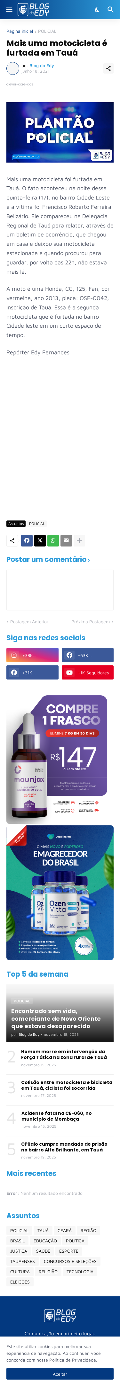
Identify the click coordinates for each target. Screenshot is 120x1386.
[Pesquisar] (111, 10)
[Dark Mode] (97, 9)
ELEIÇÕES (20, 1281)
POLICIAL (47, 31)
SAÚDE (43, 1251)
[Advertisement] (60, 451)
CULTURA (20, 1271)
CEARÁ (65, 1230)
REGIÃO (88, 1230)
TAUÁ (43, 1230)
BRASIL (17, 1240)
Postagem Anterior (29, 621)
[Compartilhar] (108, 68)
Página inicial (19, 31)
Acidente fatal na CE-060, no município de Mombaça (56, 1116)
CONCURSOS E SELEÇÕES (70, 1261)
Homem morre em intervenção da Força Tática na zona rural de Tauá (64, 1054)
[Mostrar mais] (79, 540)
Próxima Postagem (90, 621)
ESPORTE (68, 1251)
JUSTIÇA (18, 1251)
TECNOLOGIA (80, 1271)
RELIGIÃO (48, 1271)
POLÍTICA (75, 1240)
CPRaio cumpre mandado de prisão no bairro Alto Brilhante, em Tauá (64, 1147)
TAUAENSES (22, 1261)
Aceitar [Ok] (60, 1374)
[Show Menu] (9, 9)
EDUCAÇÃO (45, 1240)
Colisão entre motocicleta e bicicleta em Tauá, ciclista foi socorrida (66, 1085)
